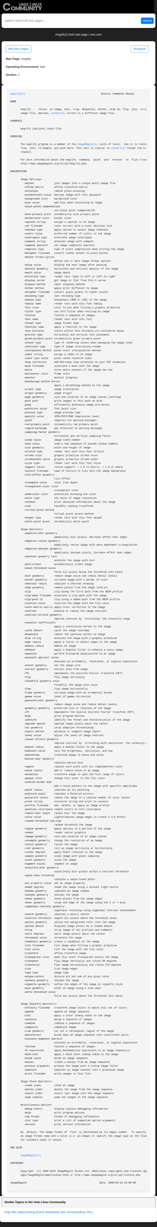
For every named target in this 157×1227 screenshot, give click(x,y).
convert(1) (58, 113)
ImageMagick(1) (87, 144)
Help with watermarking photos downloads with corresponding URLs (48, 1212)
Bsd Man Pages (18, 48)
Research (139, 48)
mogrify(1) (17, 93)
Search (147, 20)
